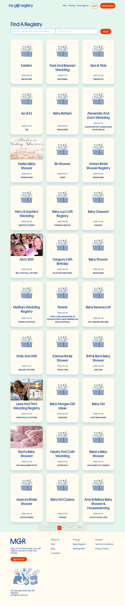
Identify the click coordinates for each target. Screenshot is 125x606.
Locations (55, 553)
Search (106, 31)
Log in (94, 5)
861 (79, 528)
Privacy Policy (102, 549)
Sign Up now (18, 559)
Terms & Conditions (104, 544)
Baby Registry (79, 544)
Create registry (108, 5)
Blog (53, 549)
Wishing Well (79, 549)
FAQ (65, 6)
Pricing (71, 6)
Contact (99, 540)
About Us (55, 540)
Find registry (83, 6)
